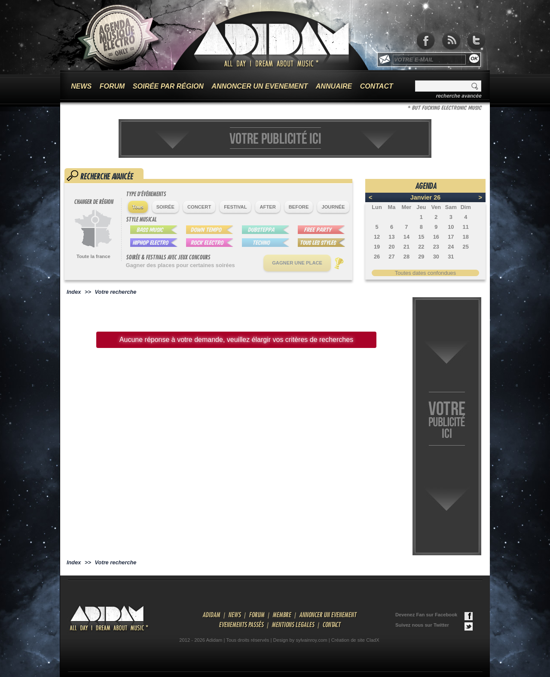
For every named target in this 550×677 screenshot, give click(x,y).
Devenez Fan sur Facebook (434, 616)
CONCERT (199, 206)
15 (421, 237)
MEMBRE (281, 615)
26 (377, 256)
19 (377, 246)
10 (451, 227)
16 (436, 237)
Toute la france (93, 256)
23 (436, 246)
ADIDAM (211, 615)
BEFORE (299, 206)
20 (391, 246)
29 (421, 256)
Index (74, 292)
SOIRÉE (165, 206)
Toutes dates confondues (425, 273)
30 (436, 256)
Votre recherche (116, 292)
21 (406, 246)
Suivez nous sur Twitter (434, 626)
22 (421, 246)
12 (377, 237)
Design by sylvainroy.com (300, 640)
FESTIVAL (235, 206)
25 (466, 246)
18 (466, 237)
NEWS (81, 86)
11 (466, 227)
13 (391, 237)
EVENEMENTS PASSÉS (241, 624)
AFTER (267, 206)
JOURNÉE (333, 206)
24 (451, 246)
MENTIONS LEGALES (293, 624)
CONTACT (376, 86)
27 (391, 256)
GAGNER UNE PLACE (297, 262)
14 (406, 237)
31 (451, 256)
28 (406, 256)
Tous (138, 206)
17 (451, 237)
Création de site (348, 640)
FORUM (112, 86)
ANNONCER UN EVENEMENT (259, 86)
